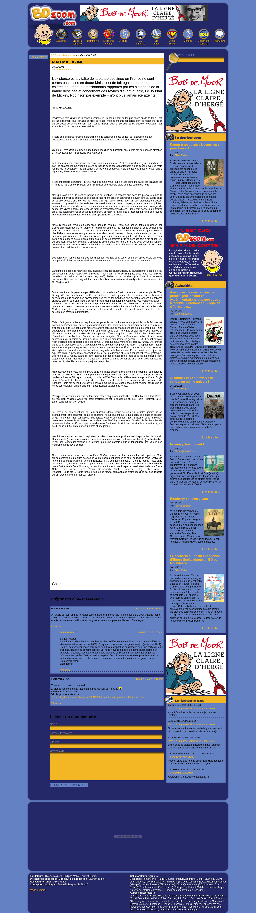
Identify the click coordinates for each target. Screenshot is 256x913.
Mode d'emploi (38, 890)
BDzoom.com (63, 69)
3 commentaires (38, 57)
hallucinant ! (187, 444)
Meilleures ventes (108, 37)
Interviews (219, 35)
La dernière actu (188, 138)
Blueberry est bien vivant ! (190, 498)
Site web (54, 742)
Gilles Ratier (180, 155)
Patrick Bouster (182, 505)
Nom (52, 724)
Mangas (187, 35)
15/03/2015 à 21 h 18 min (149, 608)
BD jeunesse (140, 37)
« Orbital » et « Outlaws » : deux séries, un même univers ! (193, 379)
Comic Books (172, 37)
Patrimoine (93, 35)
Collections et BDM (203, 37)
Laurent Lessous (183, 313)
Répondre (56, 626)
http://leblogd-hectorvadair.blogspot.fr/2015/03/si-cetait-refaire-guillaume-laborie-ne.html (97, 697)
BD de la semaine (77, 37)
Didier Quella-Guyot (184, 451)
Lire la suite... (211, 221)
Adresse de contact (60, 733)
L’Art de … (124, 35)
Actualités (61, 35)
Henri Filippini (181, 388)
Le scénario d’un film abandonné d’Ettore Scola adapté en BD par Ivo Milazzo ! (195, 559)
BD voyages (156, 37)
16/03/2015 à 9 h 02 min (150, 632)
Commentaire (57, 751)
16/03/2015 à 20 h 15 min (149, 679)
